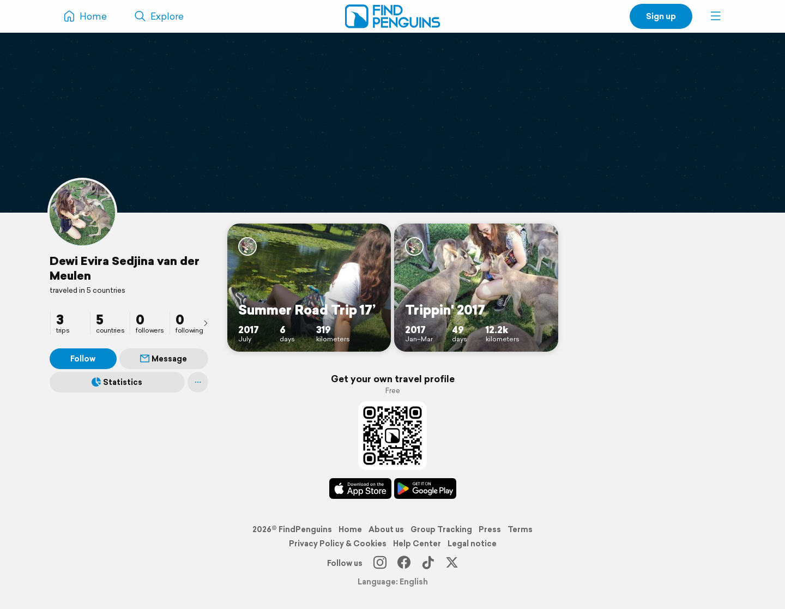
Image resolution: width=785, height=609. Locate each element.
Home (350, 529)
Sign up (661, 16)
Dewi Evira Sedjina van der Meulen (125, 268)
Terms (520, 529)
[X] (451, 563)
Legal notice (472, 543)
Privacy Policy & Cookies (338, 543)
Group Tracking (441, 529)
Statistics (117, 382)
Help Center (417, 543)
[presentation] (205, 322)
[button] (715, 16)
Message (163, 358)
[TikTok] (427, 563)
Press (490, 529)
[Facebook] (403, 563)
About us (386, 529)
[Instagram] (380, 563)
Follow (82, 358)
